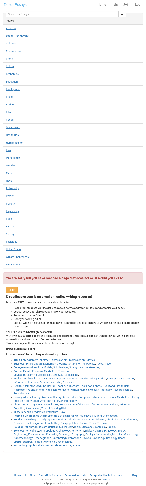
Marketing (79, 363)
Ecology (111, 430)
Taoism (111, 426)
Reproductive (21, 393)
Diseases (74, 385)
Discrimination (115, 419)
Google (67, 445)
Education (12, 81)
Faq (134, 475)
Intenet (76, 445)
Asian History (70, 397)
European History (89, 397)
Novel (9, 180)
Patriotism (52, 412)
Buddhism (41, 426)
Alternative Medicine (34, 385)
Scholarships (60, 367)
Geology (90, 434)
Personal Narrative (50, 382)
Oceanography (42, 438)
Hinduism (67, 426)
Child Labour (72, 419)
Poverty (10, 203)
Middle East (50, 371)
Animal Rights (32, 419)
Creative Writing (88, 378)
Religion (10, 226)
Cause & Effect (44, 378)
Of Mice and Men (99, 404)
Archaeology (63, 430)
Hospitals (19, 389)
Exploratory (127, 378)
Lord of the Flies (79, 404)
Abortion (11, 28)
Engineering (20, 434)
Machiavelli (86, 415)
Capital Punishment (17, 35)
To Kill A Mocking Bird (53, 408)
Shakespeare (32, 408)
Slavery (10, 234)
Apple (31, 445)
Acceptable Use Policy (102, 475)
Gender (10, 119)
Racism (84, 423)
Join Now (29, 475)
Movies (91, 359)
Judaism (87, 426)
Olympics (49, 441)
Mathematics (103, 434)
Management (13, 157)
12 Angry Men (35, 404)
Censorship (57, 419)
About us (123, 475)
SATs (64, 374)
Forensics (51, 434)
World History (69, 400)
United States (13, 249)
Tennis (68, 441)
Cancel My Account (50, 475)
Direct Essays (15, 5)
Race (9, 218)
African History (31, 397)
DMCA (106, 479)
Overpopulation (70, 423)
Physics (86, 438)
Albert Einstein (48, 415)
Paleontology (59, 438)
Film (8, 112)
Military (55, 423)
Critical (102, 378)
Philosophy (12, 188)
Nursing (84, 389)
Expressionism (59, 359)
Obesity (94, 389)
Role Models (45, 367)
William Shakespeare (18, 256)
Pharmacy (106, 389)
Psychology (12, 211)
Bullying (45, 419)
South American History (46, 400)
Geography (78, 434)
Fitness (97, 385)
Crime (9, 58)
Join (126, 4)
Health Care (13, 134)
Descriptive (113, 378)
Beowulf (64, 404)
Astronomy (78, 430)
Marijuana (64, 389)
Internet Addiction (46, 389)
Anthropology (47, 430)
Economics (12, 74)
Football (38, 441)
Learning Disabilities (38, 374)
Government (13, 127)
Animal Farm (51, 404)
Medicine (117, 434)
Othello (114, 404)
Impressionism (77, 359)
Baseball (27, 441)
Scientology (99, 426)
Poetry (10, 195)
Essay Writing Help (75, 475)
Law (8, 150)
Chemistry (100, 430)
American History (51, 397)
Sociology (11, 241)
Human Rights (14, 142)
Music (9, 173)
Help (114, 4)
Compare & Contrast (66, 378)
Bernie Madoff (34, 363)
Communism (13, 51)
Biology (89, 430)
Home (102, 4)
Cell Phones (43, 445)
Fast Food (86, 385)
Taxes (99, 363)
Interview (33, 382)
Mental (75, 389)
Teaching (73, 374)
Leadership (38, 412)
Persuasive (68, 382)
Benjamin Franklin (68, 415)
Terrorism (63, 371)
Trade (107, 363)
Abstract (44, 359)
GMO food (109, 385)
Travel (62, 412)
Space (121, 438)
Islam (77, 426)
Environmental (36, 434)
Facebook (56, 445)
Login (139, 4)
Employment (13, 89)
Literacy (55, 374)
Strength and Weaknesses (84, 367)
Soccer (60, 441)
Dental (51, 385)
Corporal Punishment (93, 419)
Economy (37, 371)
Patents (90, 363)
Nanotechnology (23, 438)
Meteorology (131, 434)
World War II (13, 264)
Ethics (9, 96)
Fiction (10, 104)
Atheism (29, 426)
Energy (121, 430)
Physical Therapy (122, 389)
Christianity (54, 426)
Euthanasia (130, 419)
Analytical (29, 378)
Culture (10, 66)
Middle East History (128, 397)
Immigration (37, 423)
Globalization (64, 363)
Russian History (23, 400)
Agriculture (32, 430)
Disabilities (62, 385)
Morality (10, 165)
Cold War (11, 43)
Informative (20, 382)
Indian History (108, 397)
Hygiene (30, 389)
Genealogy (64, 434)
